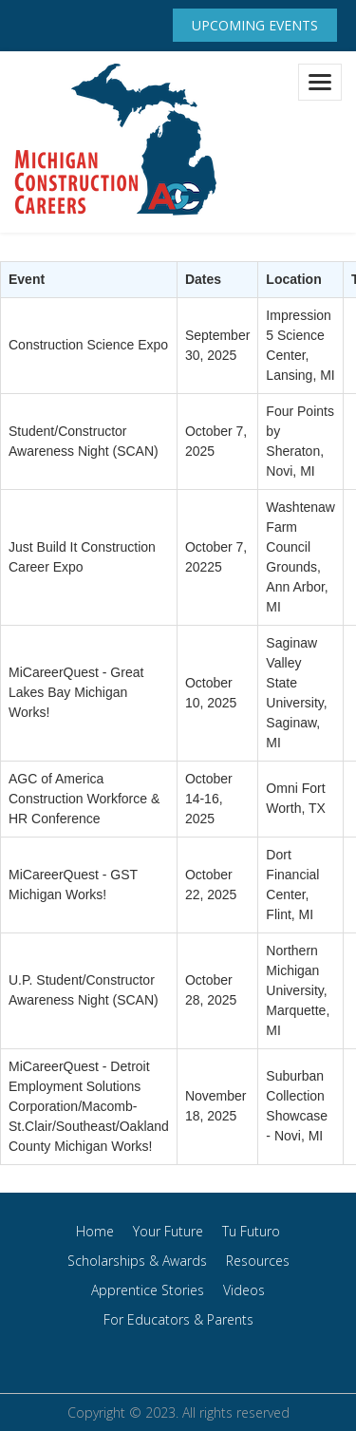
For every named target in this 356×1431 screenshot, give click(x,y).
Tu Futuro (251, 1231)
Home (95, 1231)
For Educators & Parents (178, 1319)
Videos (244, 1290)
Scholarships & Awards (137, 1261)
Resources (258, 1261)
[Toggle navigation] (320, 82)
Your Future (168, 1231)
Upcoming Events (255, 25)
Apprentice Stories (147, 1290)
